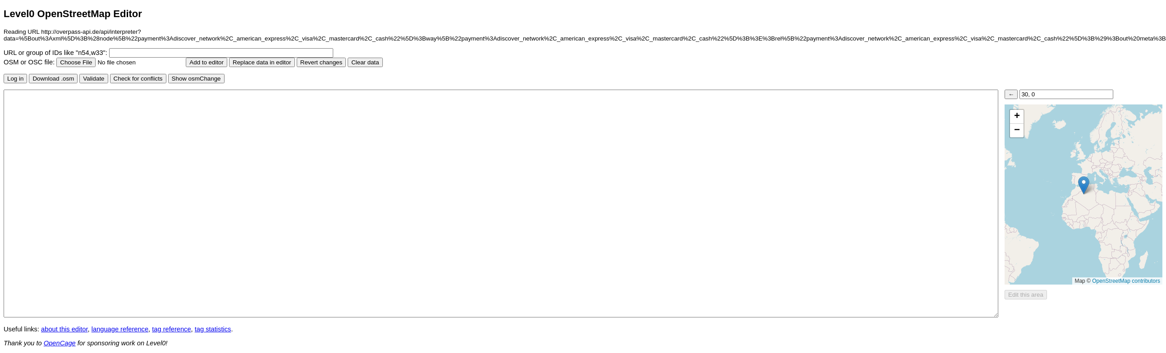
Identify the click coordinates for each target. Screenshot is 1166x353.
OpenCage (60, 343)
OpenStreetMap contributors (1126, 281)
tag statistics (213, 329)
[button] (1083, 185)
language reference (120, 329)
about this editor (64, 329)
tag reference (171, 329)
